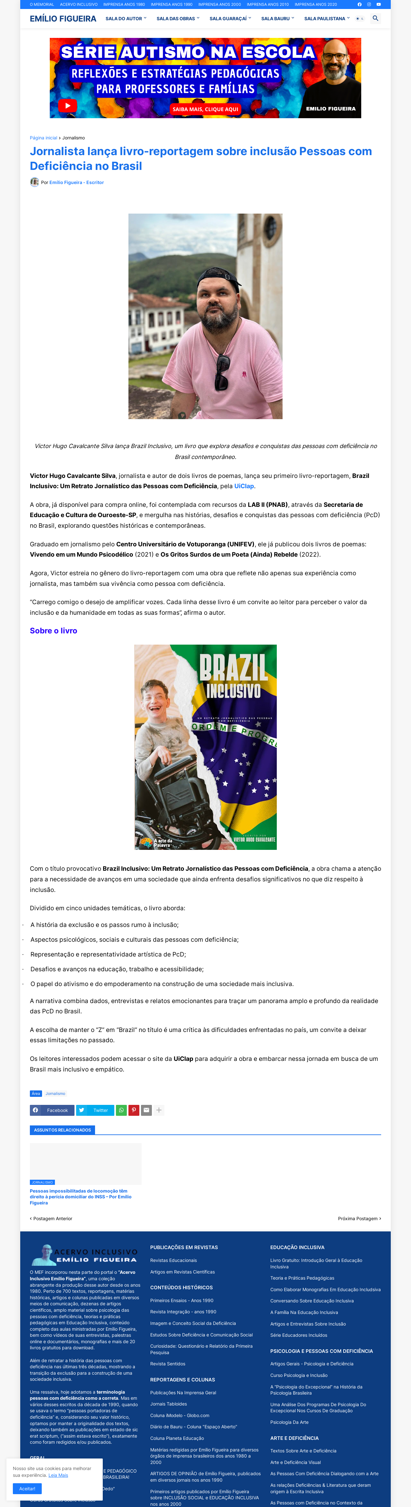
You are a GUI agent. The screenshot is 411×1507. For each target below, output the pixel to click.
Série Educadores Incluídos (298, 1335)
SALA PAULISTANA (324, 18)
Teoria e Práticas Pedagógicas (302, 1278)
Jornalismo (73, 138)
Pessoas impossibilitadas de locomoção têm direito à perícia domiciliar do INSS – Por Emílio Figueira (81, 1196)
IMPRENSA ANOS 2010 (268, 4)
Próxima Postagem (358, 1218)
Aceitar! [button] (27, 1488)
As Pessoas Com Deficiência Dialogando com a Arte (324, 1473)
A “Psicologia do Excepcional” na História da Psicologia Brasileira (316, 1390)
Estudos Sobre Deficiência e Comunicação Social (201, 1334)
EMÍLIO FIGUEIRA (63, 18)
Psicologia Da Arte (289, 1422)
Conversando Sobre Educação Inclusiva (312, 1300)
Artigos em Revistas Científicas (182, 1271)
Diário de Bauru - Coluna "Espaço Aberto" (193, 1426)
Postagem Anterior (52, 1218)
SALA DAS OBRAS (176, 18)
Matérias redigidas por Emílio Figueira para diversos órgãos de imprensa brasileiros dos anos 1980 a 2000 (204, 1456)
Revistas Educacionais (173, 1260)
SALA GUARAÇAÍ (228, 18)
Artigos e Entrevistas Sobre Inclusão (308, 1323)
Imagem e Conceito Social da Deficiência (193, 1323)
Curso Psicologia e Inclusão (299, 1375)
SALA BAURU (275, 18)
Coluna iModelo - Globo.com (179, 1415)
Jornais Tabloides (168, 1403)
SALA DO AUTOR (124, 18)
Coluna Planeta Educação (177, 1438)
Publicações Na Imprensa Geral (183, 1392)
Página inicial (43, 138)
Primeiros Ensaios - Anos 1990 (182, 1300)
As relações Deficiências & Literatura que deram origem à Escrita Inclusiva (320, 1488)
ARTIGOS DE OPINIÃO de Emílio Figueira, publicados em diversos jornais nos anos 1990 (205, 1477)
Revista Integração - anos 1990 (183, 1311)
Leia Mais (58, 1475)
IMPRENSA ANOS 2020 (316, 4)
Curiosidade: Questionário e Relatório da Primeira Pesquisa (201, 1349)
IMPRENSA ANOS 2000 (219, 4)
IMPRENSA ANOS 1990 (172, 4)
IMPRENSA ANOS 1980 (124, 4)
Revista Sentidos (167, 1363)
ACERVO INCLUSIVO (79, 4)
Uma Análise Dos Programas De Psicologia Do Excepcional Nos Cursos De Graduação (318, 1408)
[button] (359, 18)
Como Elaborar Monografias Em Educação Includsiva (325, 1289)
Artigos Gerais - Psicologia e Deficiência (312, 1363)
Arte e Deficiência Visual (295, 1462)
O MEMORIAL (42, 4)
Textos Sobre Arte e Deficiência (303, 1450)
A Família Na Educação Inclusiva (304, 1312)
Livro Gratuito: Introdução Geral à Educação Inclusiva (316, 1263)
